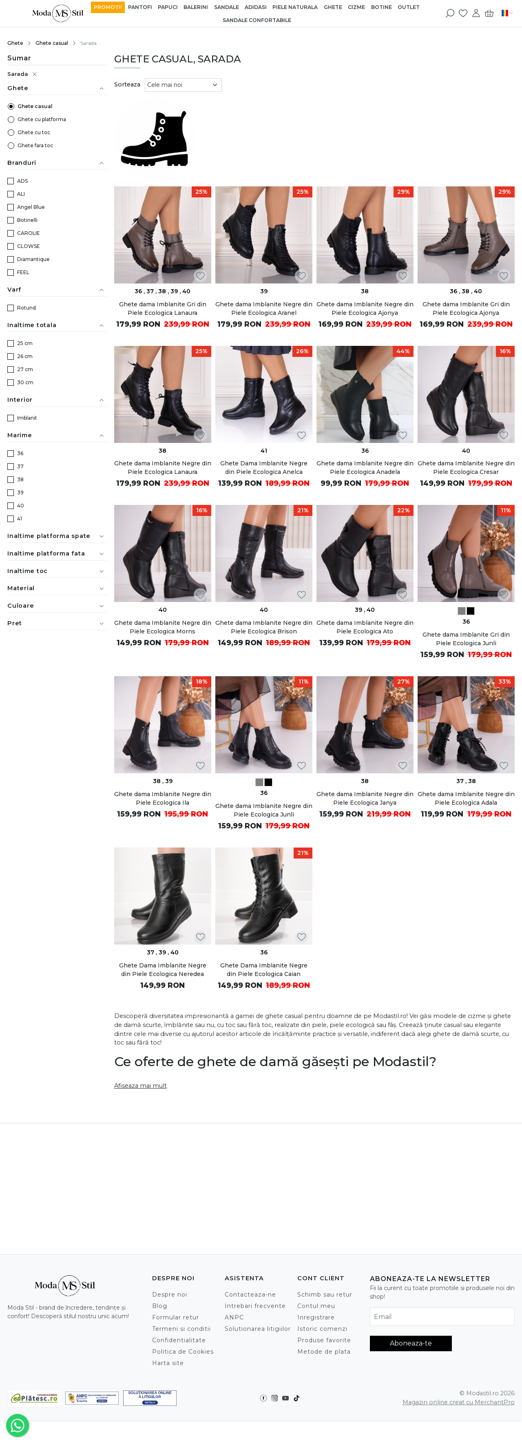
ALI (21, 194)
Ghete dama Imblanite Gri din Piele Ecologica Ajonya (466, 308)
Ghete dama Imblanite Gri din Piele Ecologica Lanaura (162, 308)
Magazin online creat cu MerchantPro (459, 1402)
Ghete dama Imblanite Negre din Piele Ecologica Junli (263, 810)
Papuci (168, 7)
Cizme (356, 7)
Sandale (226, 7)
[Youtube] (287, 1398)
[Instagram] (276, 1398)
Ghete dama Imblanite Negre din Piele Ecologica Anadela (365, 468)
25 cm (25, 343)
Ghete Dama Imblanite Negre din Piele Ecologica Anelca (263, 468)
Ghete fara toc (35, 145)
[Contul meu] (476, 13)
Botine (381, 7)
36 (20, 453)
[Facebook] (265, 1398)
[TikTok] (298, 1398)
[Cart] (489, 13)
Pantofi (140, 7)
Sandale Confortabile (257, 20)
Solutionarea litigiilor (258, 1328)
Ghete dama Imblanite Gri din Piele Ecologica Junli (466, 639)
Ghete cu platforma (42, 119)
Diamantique (33, 259)
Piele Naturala (295, 7)
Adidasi (256, 7)
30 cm (25, 382)
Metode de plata (324, 1351)
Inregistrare (316, 1317)
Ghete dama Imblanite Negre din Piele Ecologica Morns (162, 627)
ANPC (234, 1317)
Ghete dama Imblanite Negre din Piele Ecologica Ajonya (365, 308)
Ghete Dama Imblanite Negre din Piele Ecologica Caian (263, 970)
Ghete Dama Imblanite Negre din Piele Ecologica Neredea (162, 970)
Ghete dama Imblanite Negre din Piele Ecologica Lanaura (162, 468)
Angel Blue (31, 207)
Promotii (108, 7)
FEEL (23, 272)
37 (20, 466)
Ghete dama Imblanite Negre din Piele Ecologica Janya (365, 798)
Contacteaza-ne (250, 1294)
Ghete (333, 7)
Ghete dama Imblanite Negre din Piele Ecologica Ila (162, 798)
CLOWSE (28, 246)
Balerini (196, 7)
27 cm (25, 369)
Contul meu (316, 1306)
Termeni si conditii (181, 1328)
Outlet (409, 7)
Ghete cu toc (34, 132)
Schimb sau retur (324, 1294)
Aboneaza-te (411, 1343)
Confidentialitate (179, 1340)
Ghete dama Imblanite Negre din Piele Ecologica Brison (263, 627)
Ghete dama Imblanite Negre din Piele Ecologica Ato (365, 627)
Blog (159, 1306)
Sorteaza (127, 84)
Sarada (17, 74)
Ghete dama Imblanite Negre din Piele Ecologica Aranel (263, 308)
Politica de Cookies (183, 1351)
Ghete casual (51, 43)
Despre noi (169, 1294)
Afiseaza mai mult (140, 1085)
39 (20, 492)
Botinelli (27, 220)
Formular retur (175, 1317)
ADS (22, 181)
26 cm (25, 356)
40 (20, 505)
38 (20, 479)
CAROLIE (28, 233)
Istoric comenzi (322, 1328)
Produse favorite (324, 1340)
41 (19, 519)
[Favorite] (463, 13)
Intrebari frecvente (255, 1306)
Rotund (26, 308)
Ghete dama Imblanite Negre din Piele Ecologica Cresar (466, 468)
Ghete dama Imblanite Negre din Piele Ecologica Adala (466, 798)
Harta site (168, 1363)
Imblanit (27, 418)
